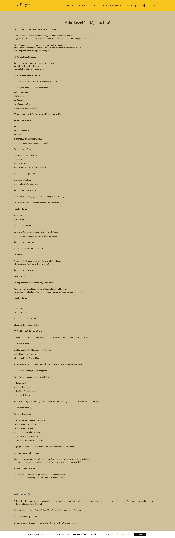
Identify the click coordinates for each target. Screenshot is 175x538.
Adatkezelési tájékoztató (27, 516)
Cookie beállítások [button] (124, 534)
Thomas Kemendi (69, 523)
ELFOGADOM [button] (140, 534)
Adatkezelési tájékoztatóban (51, 510)
